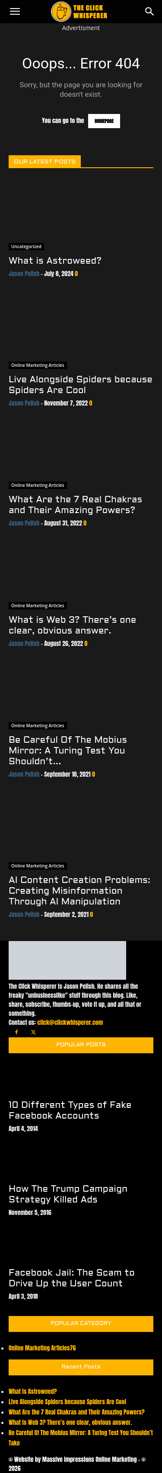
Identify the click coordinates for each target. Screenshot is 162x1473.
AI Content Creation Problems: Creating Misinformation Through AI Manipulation (79, 891)
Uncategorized (26, 246)
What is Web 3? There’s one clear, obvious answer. (70, 1422)
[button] (15, 11)
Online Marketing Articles (37, 365)
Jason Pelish (24, 273)
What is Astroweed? (55, 261)
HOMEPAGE (104, 121)
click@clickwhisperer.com (70, 1022)
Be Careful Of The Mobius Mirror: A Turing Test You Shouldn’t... (68, 751)
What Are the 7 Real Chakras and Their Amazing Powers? (77, 1412)
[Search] (150, 11)
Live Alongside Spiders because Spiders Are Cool (67, 1401)
